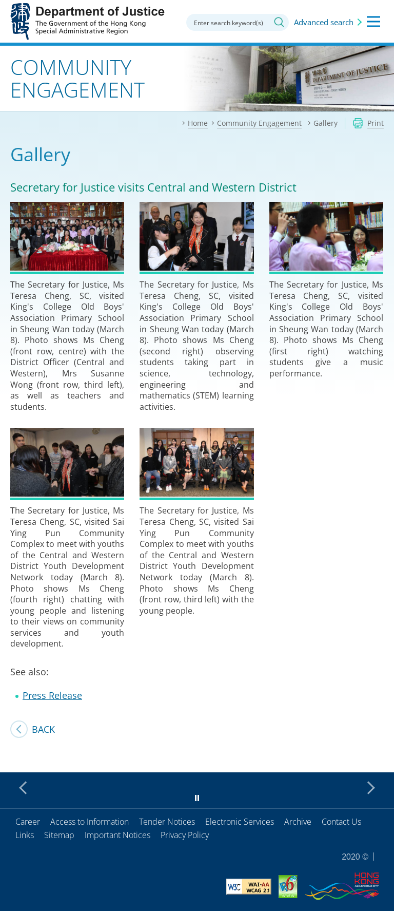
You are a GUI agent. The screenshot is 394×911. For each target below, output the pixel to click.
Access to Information (89, 821)
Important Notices (117, 835)
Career (27, 821)
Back (43, 729)
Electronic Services (239, 821)
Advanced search (323, 22)
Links (24, 835)
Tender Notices (167, 821)
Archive (297, 821)
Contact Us (341, 821)
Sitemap (59, 835)
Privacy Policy (185, 835)
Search (279, 22)
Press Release (52, 695)
